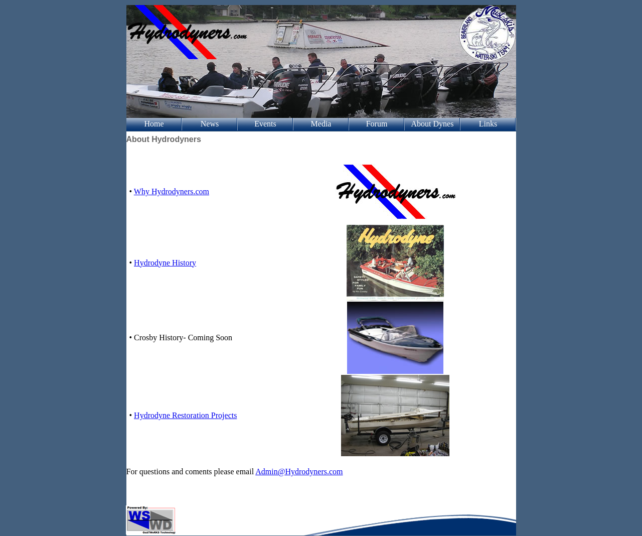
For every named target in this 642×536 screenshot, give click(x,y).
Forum (377, 123)
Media (321, 123)
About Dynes (432, 123)
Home (154, 123)
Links (488, 123)
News (210, 123)
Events (265, 123)
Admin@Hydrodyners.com (299, 471)
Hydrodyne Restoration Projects (185, 415)
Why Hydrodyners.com (171, 191)
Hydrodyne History (165, 262)
